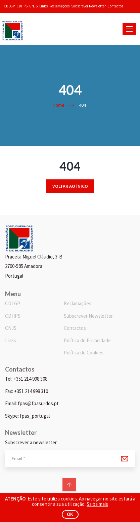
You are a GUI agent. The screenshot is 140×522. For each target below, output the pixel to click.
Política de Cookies (83, 352)
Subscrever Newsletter (88, 6)
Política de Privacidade (87, 340)
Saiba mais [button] (97, 504)
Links (43, 6)
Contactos (115, 6)
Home (58, 105)
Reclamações (59, 6)
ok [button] (70, 514)
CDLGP (9, 6)
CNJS (33, 6)
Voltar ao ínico (70, 186)
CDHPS (22, 6)
